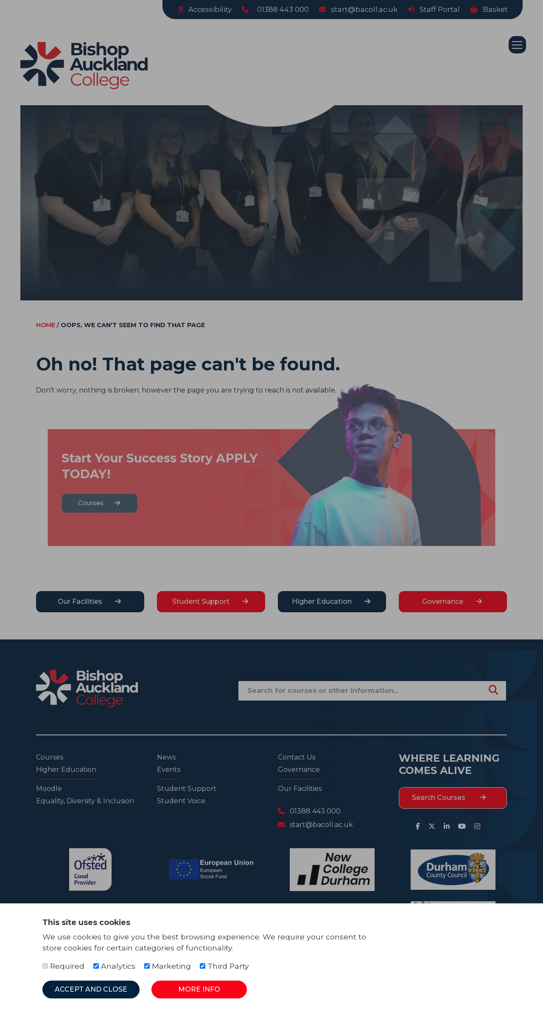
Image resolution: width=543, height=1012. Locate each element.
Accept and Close (91, 989)
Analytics (114, 966)
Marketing (167, 966)
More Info (199, 989)
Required (63, 966)
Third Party (224, 966)
